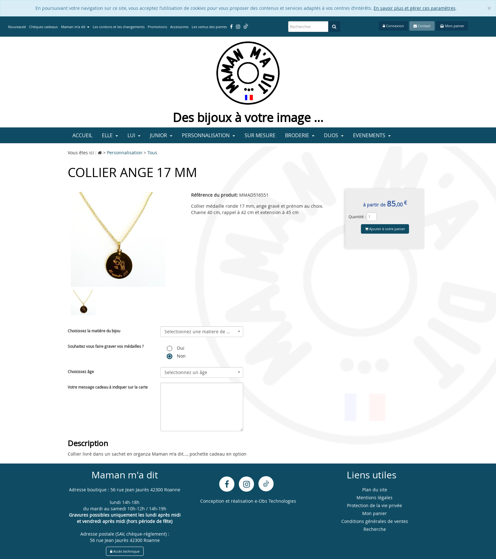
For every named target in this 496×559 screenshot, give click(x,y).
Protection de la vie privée (374, 505)
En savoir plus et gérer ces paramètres (415, 8)
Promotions (157, 26)
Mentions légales (374, 497)
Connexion (393, 25)
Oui (175, 348)
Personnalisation (208, 135)
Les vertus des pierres (209, 26)
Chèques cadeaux (43, 26)
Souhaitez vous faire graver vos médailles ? (106, 346)
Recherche (374, 529)
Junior (161, 135)
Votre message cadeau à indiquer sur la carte (108, 387)
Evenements (372, 135)
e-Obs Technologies (275, 501)
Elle (110, 135)
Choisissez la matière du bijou (94, 330)
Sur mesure (260, 135)
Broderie (299, 135)
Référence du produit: (214, 195)
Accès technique (125, 551)
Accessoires (179, 26)
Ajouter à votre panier (385, 228)
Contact (422, 25)
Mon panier (452, 25)
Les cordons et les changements (119, 26)
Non (176, 356)
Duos (334, 135)
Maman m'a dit (75, 26)
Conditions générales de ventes (374, 521)
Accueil (82, 135)
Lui (133, 135)
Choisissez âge (81, 371)
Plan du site (374, 490)
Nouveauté (17, 26)
